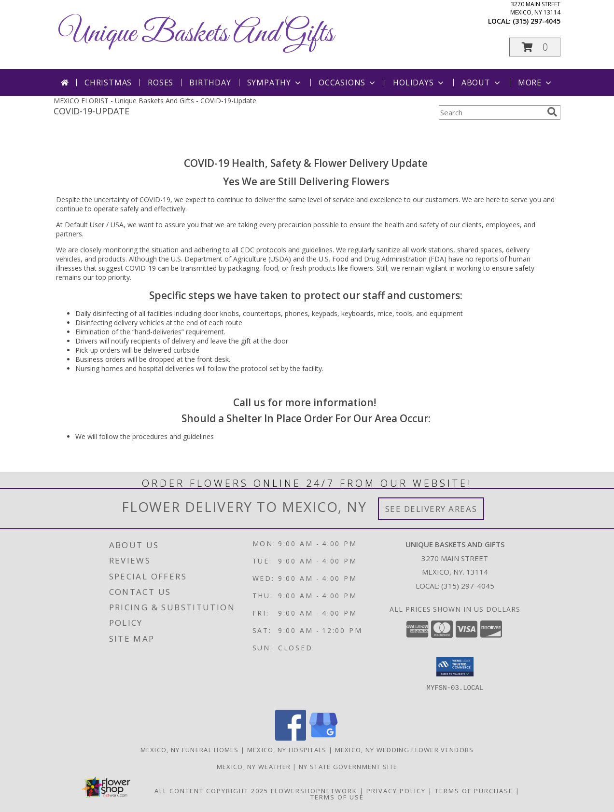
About (481, 82)
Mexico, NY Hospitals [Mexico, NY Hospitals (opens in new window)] (287, 749)
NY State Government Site (348, 766)
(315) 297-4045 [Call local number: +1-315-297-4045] (536, 21)
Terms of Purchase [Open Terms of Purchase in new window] (474, 790)
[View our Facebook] (290, 738)
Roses (160, 82)
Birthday (210, 82)
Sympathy (275, 82)
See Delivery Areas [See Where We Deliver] (431, 508)
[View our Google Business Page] (323, 738)
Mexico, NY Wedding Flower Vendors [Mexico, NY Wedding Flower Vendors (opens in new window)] (404, 749)
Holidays (419, 82)
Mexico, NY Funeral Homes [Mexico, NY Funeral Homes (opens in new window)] (189, 749)
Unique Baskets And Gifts (196, 34)
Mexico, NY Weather (254, 766)
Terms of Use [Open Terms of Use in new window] (337, 797)
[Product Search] (491, 112)
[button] (534, 47)
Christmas (108, 82)
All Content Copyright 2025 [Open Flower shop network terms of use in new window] (211, 790)
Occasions (348, 82)
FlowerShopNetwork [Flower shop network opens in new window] (314, 790)
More (535, 82)
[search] (552, 112)
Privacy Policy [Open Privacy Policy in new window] (396, 790)
